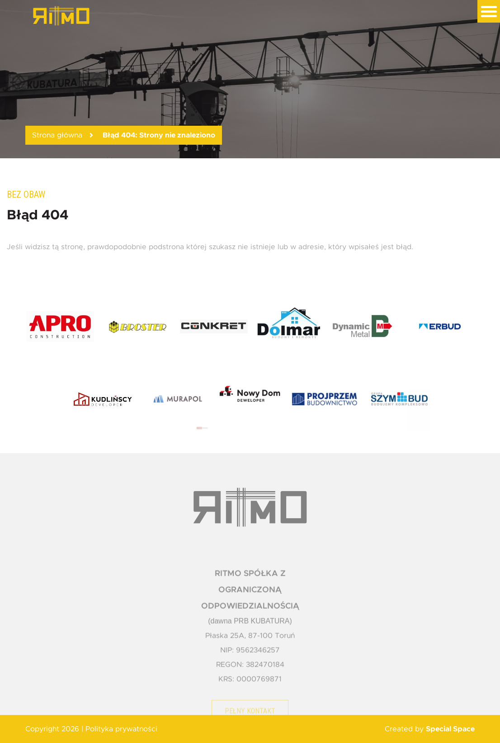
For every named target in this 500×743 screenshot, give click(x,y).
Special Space (450, 729)
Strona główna (57, 135)
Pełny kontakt (250, 718)
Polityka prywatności (121, 729)
